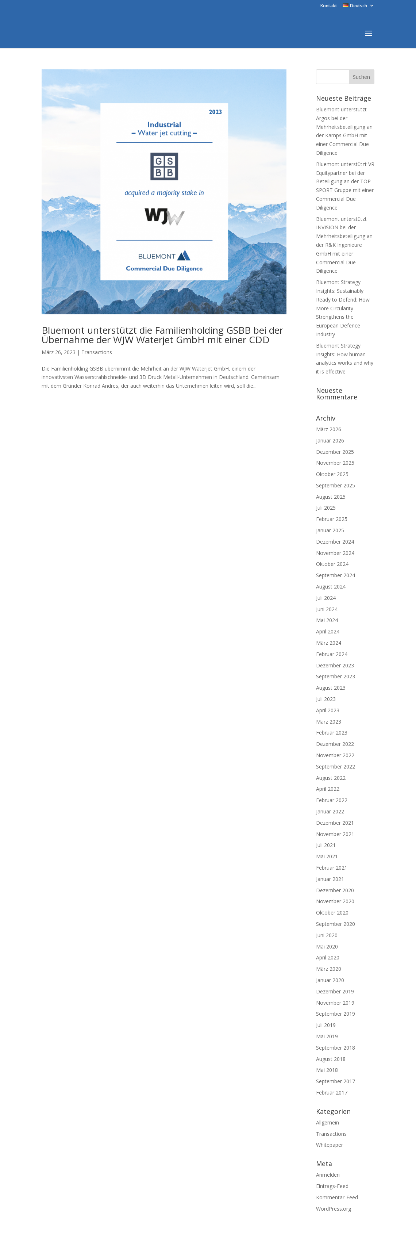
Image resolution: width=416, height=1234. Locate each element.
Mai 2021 (327, 856)
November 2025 (335, 462)
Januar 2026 (330, 440)
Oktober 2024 (332, 563)
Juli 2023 (326, 698)
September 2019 (335, 1013)
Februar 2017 (331, 1092)
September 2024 (335, 575)
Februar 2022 (331, 800)
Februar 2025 (331, 519)
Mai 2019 (327, 1036)
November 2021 (335, 834)
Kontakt (328, 6)
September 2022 (335, 766)
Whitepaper (329, 1144)
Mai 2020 (327, 946)
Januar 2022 (330, 811)
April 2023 (327, 710)
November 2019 (335, 1002)
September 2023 (335, 676)
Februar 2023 (331, 732)
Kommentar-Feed (337, 1197)
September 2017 (335, 1081)
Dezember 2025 (335, 451)
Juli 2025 (326, 507)
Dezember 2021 (335, 822)
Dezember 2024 (335, 541)
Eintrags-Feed (332, 1186)
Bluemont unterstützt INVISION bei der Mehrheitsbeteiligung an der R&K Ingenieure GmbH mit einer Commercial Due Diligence (344, 245)
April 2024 (327, 631)
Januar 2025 (330, 530)
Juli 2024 (326, 597)
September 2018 (335, 1047)
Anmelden (328, 1174)
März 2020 (328, 968)
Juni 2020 (327, 935)
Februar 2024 (331, 654)
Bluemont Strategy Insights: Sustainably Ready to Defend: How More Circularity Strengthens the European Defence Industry (343, 308)
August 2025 (331, 496)
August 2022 (331, 777)
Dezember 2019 (335, 991)
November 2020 (335, 901)
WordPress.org (333, 1208)
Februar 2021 (331, 867)
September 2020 (335, 923)
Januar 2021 (330, 878)
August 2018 (331, 1058)
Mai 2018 (327, 1069)
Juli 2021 (326, 845)
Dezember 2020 (335, 890)
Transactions (96, 352)
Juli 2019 (326, 1025)
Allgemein (327, 1122)
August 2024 (331, 586)
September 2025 (335, 485)
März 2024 (328, 642)
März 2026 (328, 429)
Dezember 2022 (335, 743)
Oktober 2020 (332, 912)
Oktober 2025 (332, 474)
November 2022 (335, 755)
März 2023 (328, 721)
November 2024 (335, 552)
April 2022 (327, 788)
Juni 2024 (327, 609)
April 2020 (327, 957)
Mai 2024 (327, 620)
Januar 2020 (330, 980)
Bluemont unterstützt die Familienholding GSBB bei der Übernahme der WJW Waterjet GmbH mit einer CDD (162, 334)
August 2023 (331, 687)
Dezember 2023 (335, 665)
